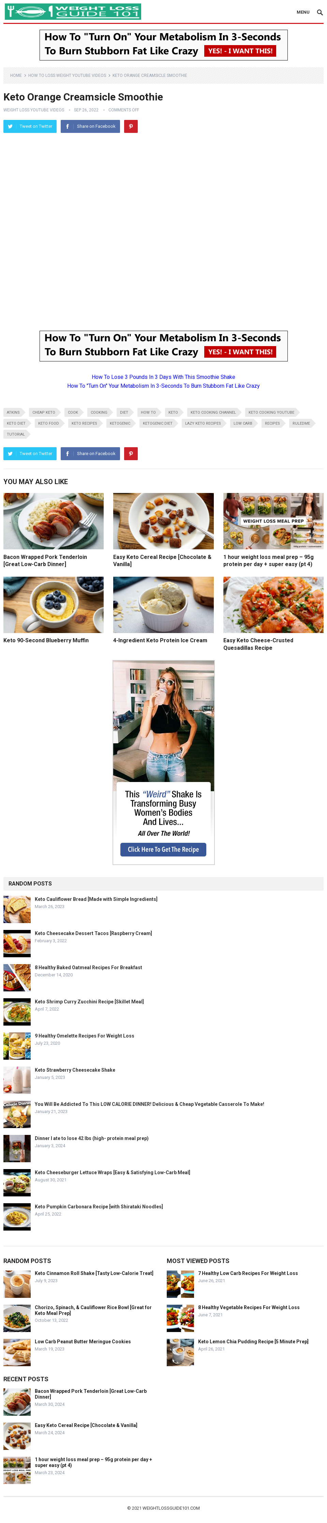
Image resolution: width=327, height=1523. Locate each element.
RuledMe (301, 423)
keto (173, 412)
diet (124, 412)
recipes (272, 423)
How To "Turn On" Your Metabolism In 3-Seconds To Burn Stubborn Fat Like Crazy (163, 386)
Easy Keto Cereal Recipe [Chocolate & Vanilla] (86, 1425)
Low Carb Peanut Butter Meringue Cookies (83, 1341)
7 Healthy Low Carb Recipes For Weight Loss (248, 1273)
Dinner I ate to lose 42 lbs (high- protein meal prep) (92, 1138)
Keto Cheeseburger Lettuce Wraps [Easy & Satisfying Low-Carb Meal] (112, 1172)
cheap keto (43, 412)
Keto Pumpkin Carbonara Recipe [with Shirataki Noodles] (99, 1206)
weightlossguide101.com (171, 1508)
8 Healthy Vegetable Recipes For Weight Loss (249, 1307)
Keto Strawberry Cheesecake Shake (75, 1070)
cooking (99, 412)
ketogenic (120, 423)
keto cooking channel (213, 412)
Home (16, 75)
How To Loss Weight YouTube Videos (67, 75)
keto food (48, 423)
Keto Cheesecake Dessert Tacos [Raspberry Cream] (93, 933)
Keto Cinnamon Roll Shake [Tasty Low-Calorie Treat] (94, 1273)
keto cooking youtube (271, 412)
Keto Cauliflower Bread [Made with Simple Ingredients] (96, 899)
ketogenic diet (158, 423)
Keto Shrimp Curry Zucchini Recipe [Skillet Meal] (89, 1001)
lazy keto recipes (203, 423)
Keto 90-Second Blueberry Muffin (46, 640)
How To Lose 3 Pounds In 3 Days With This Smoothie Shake (163, 377)
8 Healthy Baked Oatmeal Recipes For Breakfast (88, 967)
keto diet (16, 423)
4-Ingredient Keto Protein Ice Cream (160, 640)
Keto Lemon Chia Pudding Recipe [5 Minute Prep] (253, 1341)
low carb (243, 423)
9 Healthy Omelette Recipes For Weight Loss (84, 1036)
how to (148, 412)
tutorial (16, 434)
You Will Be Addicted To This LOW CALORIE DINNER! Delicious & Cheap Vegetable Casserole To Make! (149, 1104)
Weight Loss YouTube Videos (33, 110)
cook (73, 412)
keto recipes (84, 423)
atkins (13, 412)
